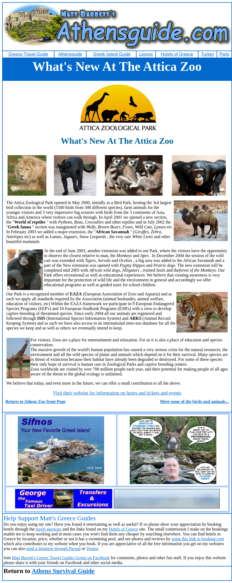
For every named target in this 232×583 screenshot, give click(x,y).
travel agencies (49, 529)
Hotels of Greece (123, 529)
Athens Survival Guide (63, 570)
